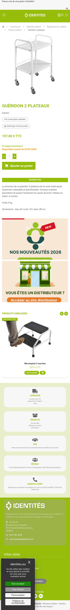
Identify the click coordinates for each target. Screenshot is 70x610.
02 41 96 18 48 (15, 535)
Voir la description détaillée (14, 119)
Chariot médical (15, 30)
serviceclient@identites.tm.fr (21, 539)
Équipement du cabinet (56, 27)
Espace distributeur (35, 581)
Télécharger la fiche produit (16, 126)
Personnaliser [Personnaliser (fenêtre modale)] (18, 595)
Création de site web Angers (41, 606)
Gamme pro (15, 27)
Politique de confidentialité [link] (18, 602)
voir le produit (31, 373)
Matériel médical (34, 27)
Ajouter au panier (19, 165)
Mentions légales (50, 604)
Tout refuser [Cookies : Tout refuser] (18, 589)
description (35, 180)
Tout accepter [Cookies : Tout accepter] (18, 584)
